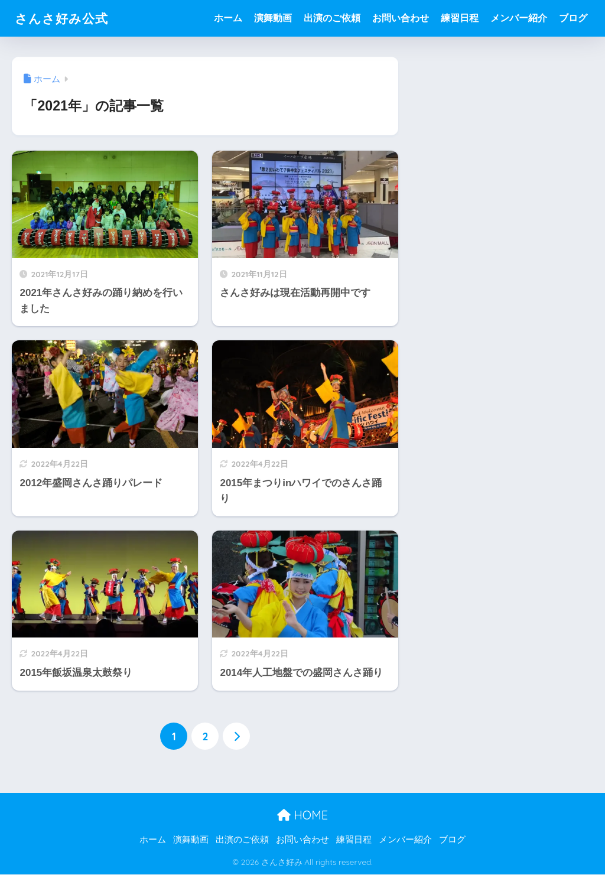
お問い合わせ (400, 18)
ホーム (228, 18)
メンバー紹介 (518, 18)
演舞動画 (273, 18)
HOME (302, 815)
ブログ (573, 18)
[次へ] (236, 736)
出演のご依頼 (332, 18)
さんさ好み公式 (65, 18)
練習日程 (460, 18)
